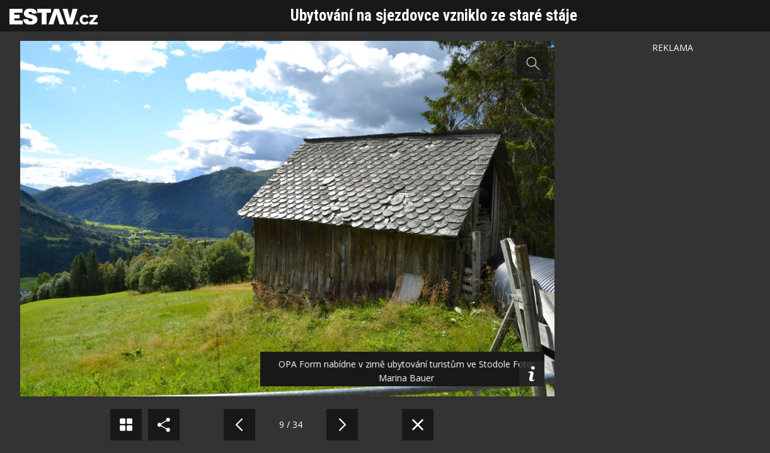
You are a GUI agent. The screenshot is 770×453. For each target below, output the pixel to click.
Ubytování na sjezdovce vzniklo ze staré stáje (433, 15)
